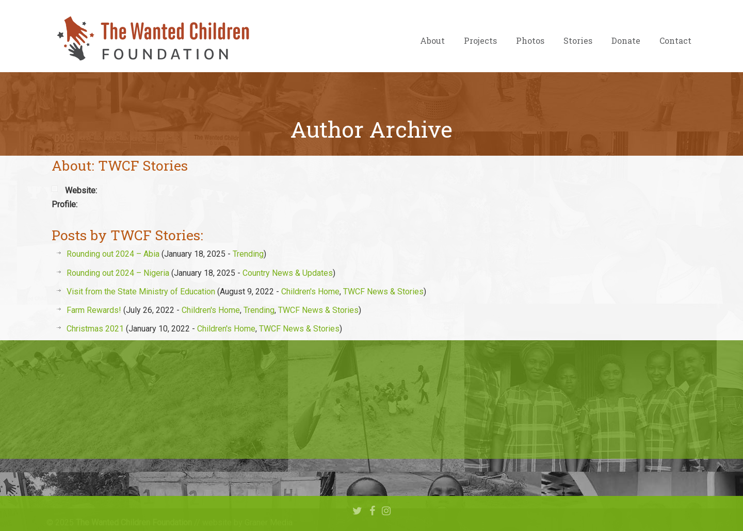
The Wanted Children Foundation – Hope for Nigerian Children (152, 38)
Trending (248, 254)
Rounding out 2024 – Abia (113, 254)
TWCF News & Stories (383, 291)
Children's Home (310, 291)
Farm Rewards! (94, 310)
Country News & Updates (288, 273)
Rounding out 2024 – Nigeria (118, 273)
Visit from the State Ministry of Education (141, 291)
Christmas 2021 (95, 329)
